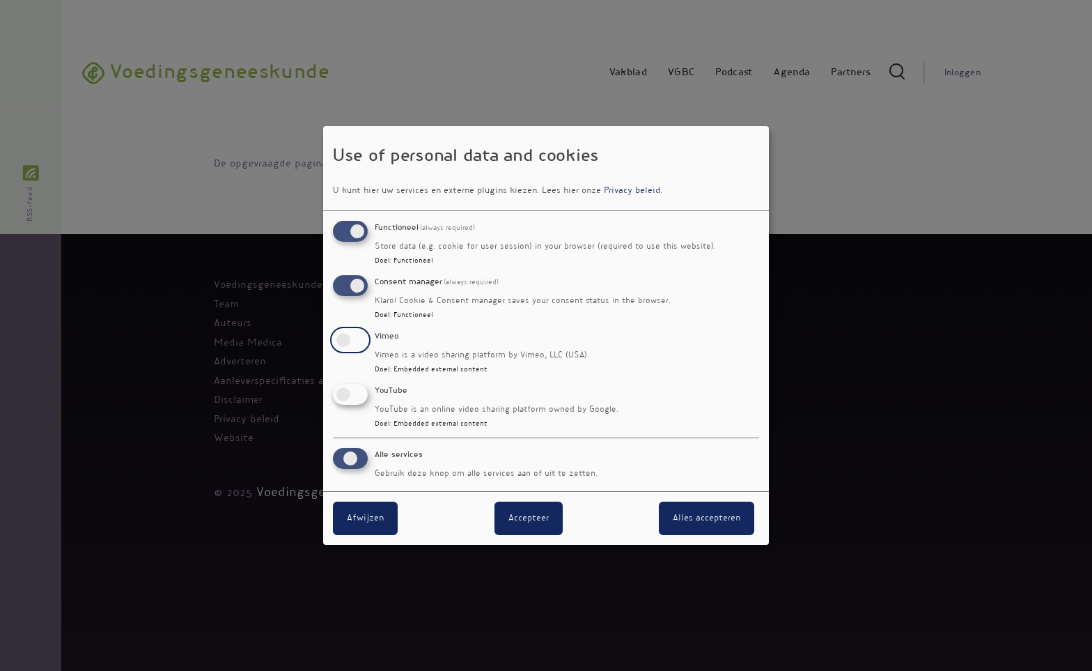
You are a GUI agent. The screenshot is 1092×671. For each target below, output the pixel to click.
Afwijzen (365, 518)
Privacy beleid (632, 191)
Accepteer (528, 518)
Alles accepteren (706, 518)
